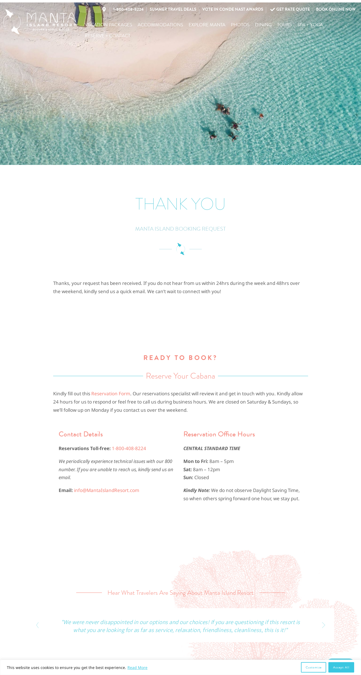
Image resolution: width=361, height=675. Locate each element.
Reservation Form (110, 393)
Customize (314, 667)
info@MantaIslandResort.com (106, 490)
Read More (137, 667)
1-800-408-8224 (129, 448)
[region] (180, 667)
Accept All (341, 667)
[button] (108, 24)
